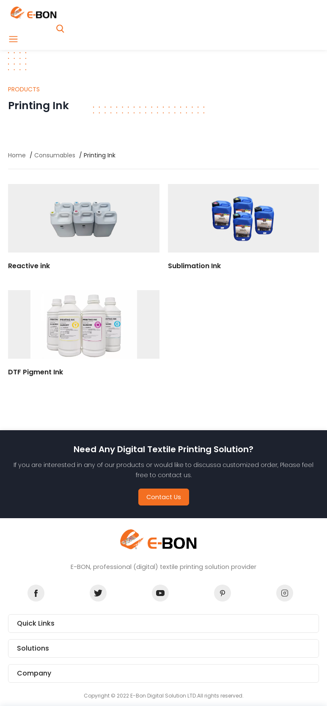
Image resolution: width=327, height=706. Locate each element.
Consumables (54, 155)
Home (17, 155)
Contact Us (163, 497)
